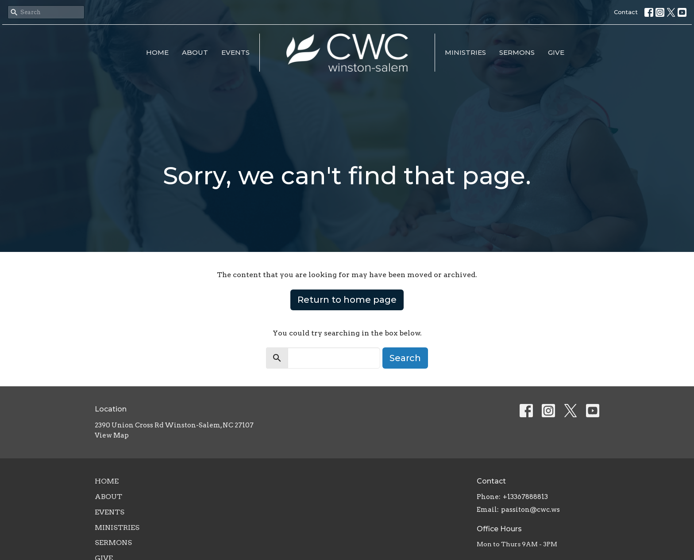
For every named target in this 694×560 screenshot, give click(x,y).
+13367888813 (525, 497)
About (195, 52)
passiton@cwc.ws (530, 510)
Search (405, 358)
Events (235, 52)
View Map (112, 435)
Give (556, 52)
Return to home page (347, 299)
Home (157, 52)
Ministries (465, 52)
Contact (626, 11)
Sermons (517, 52)
